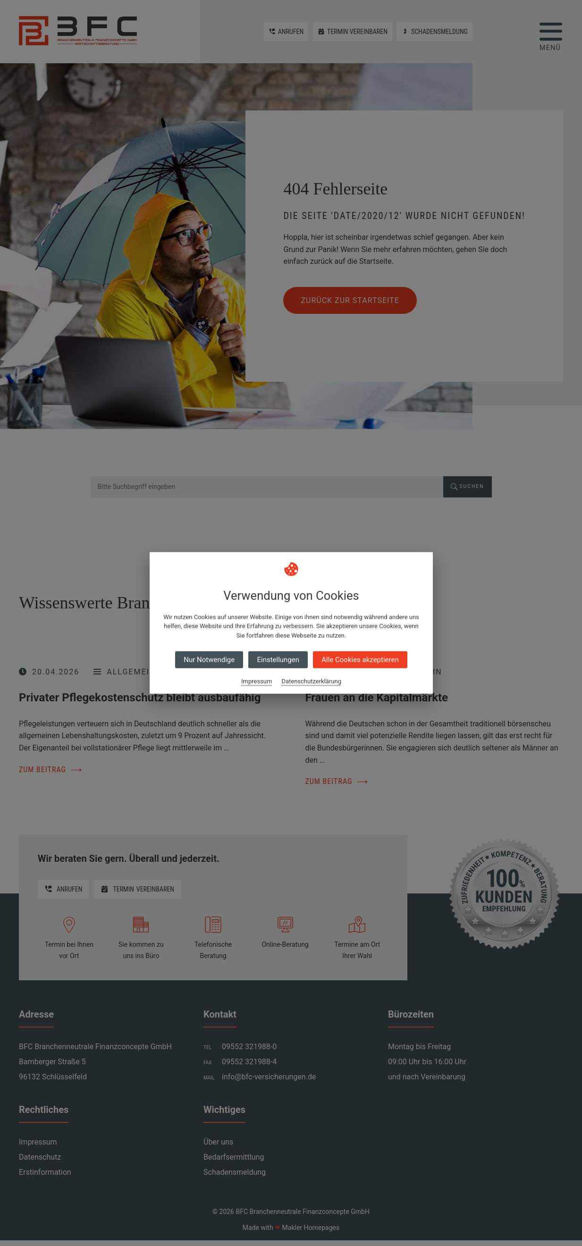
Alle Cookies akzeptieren (359, 660)
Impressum (256, 681)
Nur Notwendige (209, 660)
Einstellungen (278, 660)
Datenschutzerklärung (311, 681)
